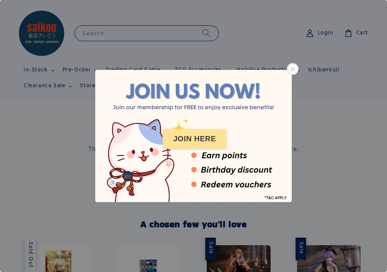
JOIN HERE (194, 138)
